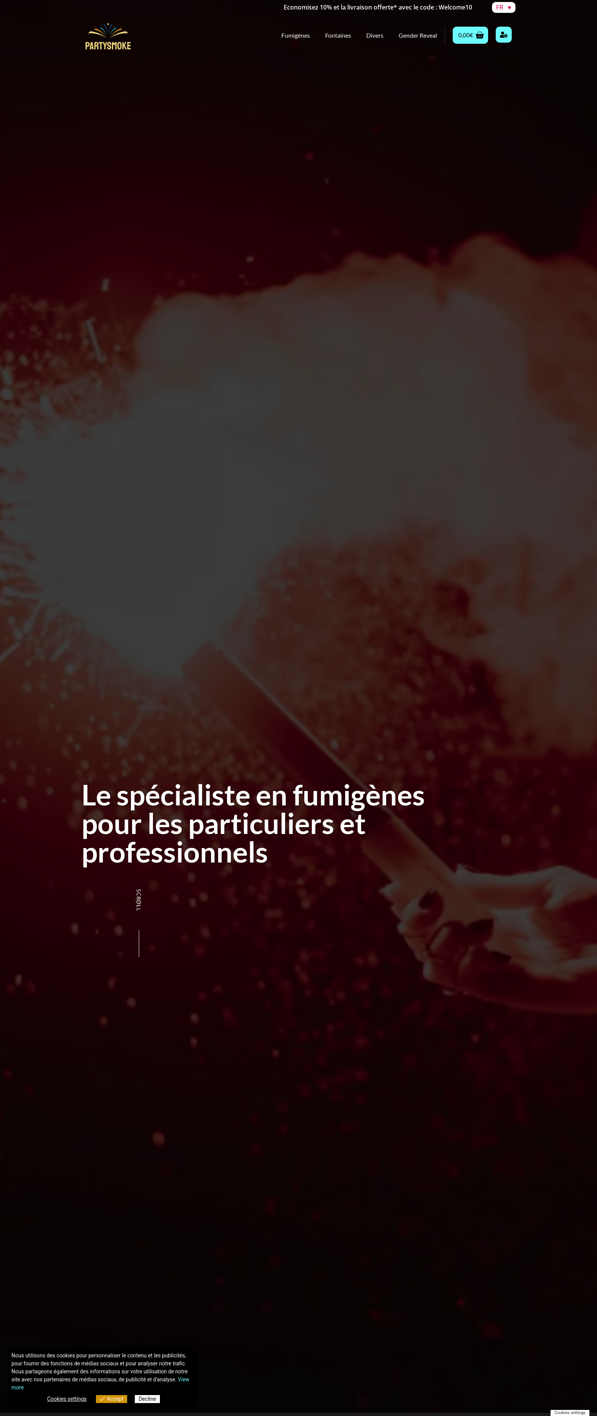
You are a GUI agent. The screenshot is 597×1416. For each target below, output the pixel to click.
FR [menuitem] (499, 7)
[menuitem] (504, 7)
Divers (374, 35)
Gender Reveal (418, 35)
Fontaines (338, 35)
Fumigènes (295, 35)
